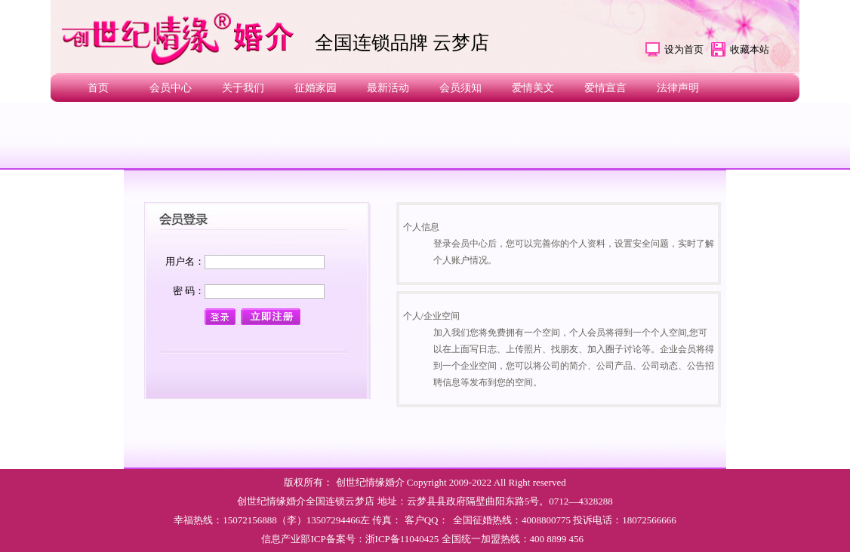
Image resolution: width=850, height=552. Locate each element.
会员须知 (460, 88)
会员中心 (170, 88)
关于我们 (243, 88)
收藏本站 (749, 49)
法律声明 (678, 88)
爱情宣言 (605, 88)
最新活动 (388, 88)
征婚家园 (315, 88)
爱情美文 (533, 88)
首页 (98, 88)
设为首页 (684, 49)
